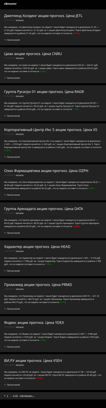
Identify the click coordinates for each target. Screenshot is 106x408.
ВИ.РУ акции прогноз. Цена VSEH (33, 360)
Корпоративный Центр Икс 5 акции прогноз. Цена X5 (50, 129)
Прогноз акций (13, 40)
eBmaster (10, 3)
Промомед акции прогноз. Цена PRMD (38, 284)
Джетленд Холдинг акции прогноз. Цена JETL (43, 15)
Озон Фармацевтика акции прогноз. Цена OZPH (46, 170)
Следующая (27, 395)
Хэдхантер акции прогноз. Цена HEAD (37, 246)
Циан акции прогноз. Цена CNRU (33, 53)
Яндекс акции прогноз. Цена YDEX (34, 322)
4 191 (16, 395)
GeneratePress (68, 405)
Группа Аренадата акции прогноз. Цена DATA (43, 208)
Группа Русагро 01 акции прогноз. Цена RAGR (44, 91)
